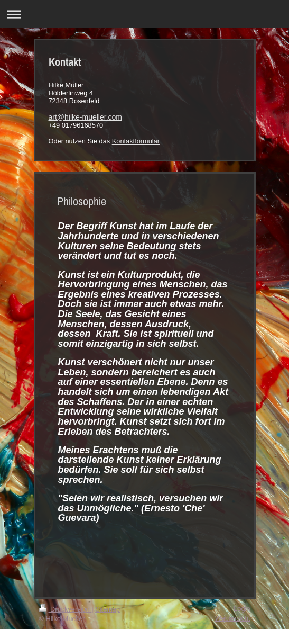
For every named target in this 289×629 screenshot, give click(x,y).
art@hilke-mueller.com (85, 117)
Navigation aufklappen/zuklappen (144, 14)
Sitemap (107, 609)
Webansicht (232, 618)
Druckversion (65, 609)
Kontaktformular (136, 141)
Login (242, 609)
